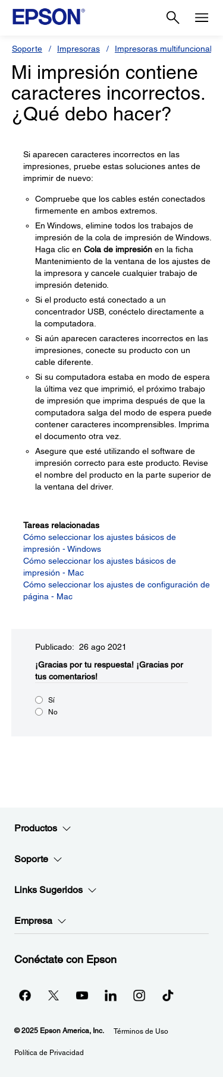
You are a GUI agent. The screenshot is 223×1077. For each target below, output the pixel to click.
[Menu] (201, 17)
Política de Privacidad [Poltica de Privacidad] (49, 1053)
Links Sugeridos (55, 890)
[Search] (173, 17)
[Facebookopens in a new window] (25, 995)
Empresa (40, 920)
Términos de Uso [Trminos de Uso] (141, 1031)
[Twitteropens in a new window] (53, 995)
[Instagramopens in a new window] (139, 995)
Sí (51, 700)
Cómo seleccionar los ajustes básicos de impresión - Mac (99, 566)
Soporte (27, 48)
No (53, 712)
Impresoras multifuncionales (168, 48)
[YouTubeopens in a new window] (82, 995)
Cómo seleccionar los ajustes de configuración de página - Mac (116, 590)
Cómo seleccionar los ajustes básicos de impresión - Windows (99, 543)
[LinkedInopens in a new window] (110, 995)
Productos (42, 828)
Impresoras (78, 48)
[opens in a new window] (167, 995)
